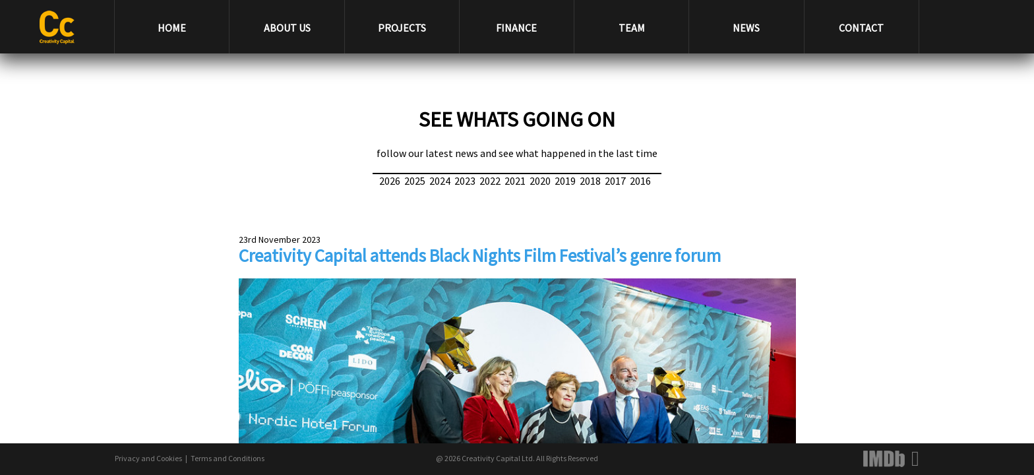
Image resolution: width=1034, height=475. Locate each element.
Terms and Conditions (227, 458)
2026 (389, 180)
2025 (414, 180)
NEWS (746, 27)
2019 (565, 180)
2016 (640, 180)
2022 (490, 180)
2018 (590, 180)
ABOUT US (287, 27)
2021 (515, 180)
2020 (540, 180)
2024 (439, 180)
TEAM (632, 27)
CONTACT (861, 27)
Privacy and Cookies (148, 458)
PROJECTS (402, 27)
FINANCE (516, 27)
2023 (464, 180)
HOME (172, 27)
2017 (615, 180)
